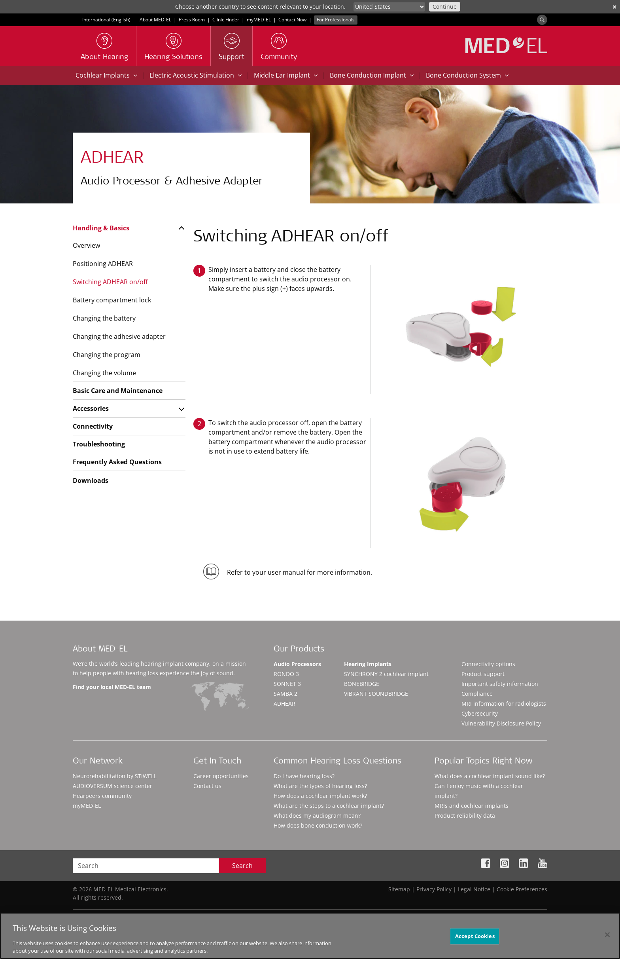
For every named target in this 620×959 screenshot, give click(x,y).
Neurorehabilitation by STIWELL (115, 776)
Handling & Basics (101, 228)
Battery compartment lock (112, 300)
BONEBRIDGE (361, 683)
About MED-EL (155, 19)
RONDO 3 (286, 674)
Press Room (192, 19)
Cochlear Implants (106, 75)
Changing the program (106, 354)
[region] (310, 936)
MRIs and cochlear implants (471, 805)
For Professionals (336, 19)
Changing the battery (104, 318)
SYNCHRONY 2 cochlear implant (386, 674)
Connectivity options (488, 664)
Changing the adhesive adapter (119, 336)
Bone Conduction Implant (372, 75)
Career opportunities (221, 776)
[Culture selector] (389, 6)
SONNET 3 (287, 683)
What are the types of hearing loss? (320, 786)
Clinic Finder (225, 19)
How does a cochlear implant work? (320, 795)
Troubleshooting (99, 444)
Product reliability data (465, 815)
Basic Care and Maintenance (118, 390)
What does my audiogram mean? (317, 815)
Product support (483, 674)
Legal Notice (474, 889)
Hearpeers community (102, 795)
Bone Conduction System (467, 75)
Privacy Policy (434, 889)
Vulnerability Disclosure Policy (501, 723)
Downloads (90, 480)
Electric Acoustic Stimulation (195, 75)
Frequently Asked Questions (117, 462)
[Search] (542, 20)
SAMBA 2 (285, 693)
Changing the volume (104, 372)
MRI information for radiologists (503, 703)
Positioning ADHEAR (103, 263)
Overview (86, 245)
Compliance (477, 693)
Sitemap (399, 889)
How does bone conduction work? (318, 825)
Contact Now (292, 19)
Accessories (91, 408)
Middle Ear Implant (286, 75)
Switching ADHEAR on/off (110, 281)
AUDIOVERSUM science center (112, 786)
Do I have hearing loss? (304, 776)
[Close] (607, 935)
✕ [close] (614, 7)
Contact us (207, 786)
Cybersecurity (479, 713)
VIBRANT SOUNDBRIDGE (376, 693)
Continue (445, 6)
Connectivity (93, 426)
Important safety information (499, 683)
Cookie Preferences (522, 889)
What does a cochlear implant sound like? (490, 776)
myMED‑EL (259, 19)
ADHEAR (284, 703)
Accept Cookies (475, 936)
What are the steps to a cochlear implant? (329, 805)
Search (242, 865)
